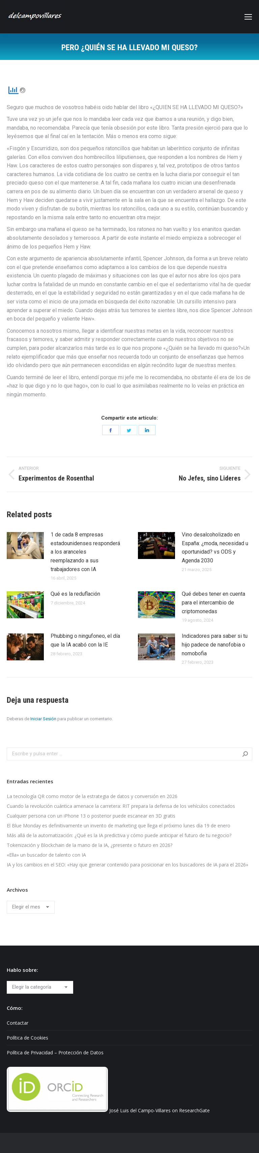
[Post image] (25, 545)
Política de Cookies (27, 1037)
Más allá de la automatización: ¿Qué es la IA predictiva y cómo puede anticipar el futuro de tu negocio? (119, 835)
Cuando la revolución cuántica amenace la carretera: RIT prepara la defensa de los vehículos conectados (121, 806)
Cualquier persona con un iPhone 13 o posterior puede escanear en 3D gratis (91, 816)
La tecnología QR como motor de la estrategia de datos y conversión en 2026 (92, 796)
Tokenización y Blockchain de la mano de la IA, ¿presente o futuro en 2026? (89, 845)
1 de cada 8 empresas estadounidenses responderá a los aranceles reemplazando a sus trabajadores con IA (85, 551)
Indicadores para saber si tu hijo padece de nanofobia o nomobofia (215, 644)
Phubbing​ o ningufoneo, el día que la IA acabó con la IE (85, 640)
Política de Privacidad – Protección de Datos (55, 1052)
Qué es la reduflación (75, 594)
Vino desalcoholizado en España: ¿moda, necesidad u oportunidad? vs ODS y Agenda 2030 (215, 547)
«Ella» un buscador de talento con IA (46, 855)
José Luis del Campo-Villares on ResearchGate (159, 1110)
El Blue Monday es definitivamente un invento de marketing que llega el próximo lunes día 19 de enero (118, 825)
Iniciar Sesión (43, 718)
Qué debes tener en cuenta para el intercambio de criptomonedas (213, 602)
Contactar (17, 1023)
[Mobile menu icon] (248, 17)
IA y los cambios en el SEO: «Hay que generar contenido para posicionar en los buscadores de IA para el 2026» (127, 864)
